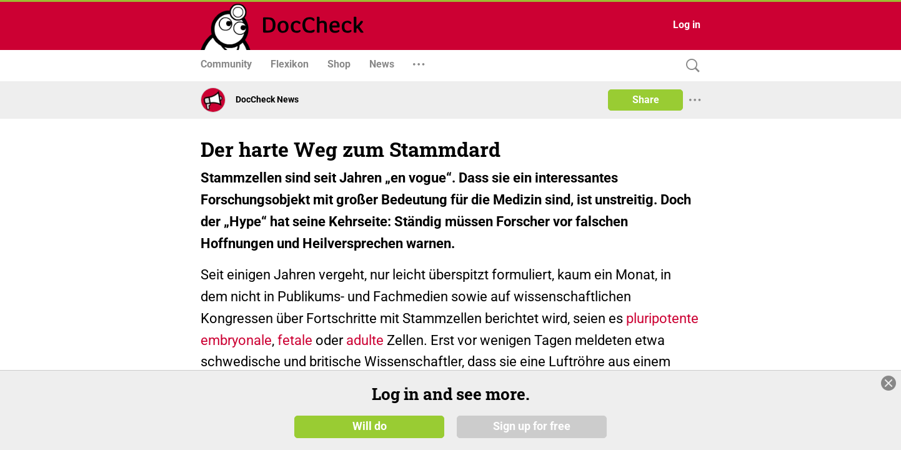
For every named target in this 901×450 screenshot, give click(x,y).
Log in (686, 25)
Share (645, 100)
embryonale (236, 340)
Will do (369, 426)
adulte (365, 340)
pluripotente (662, 318)
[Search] (689, 66)
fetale (294, 340)
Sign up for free (531, 426)
